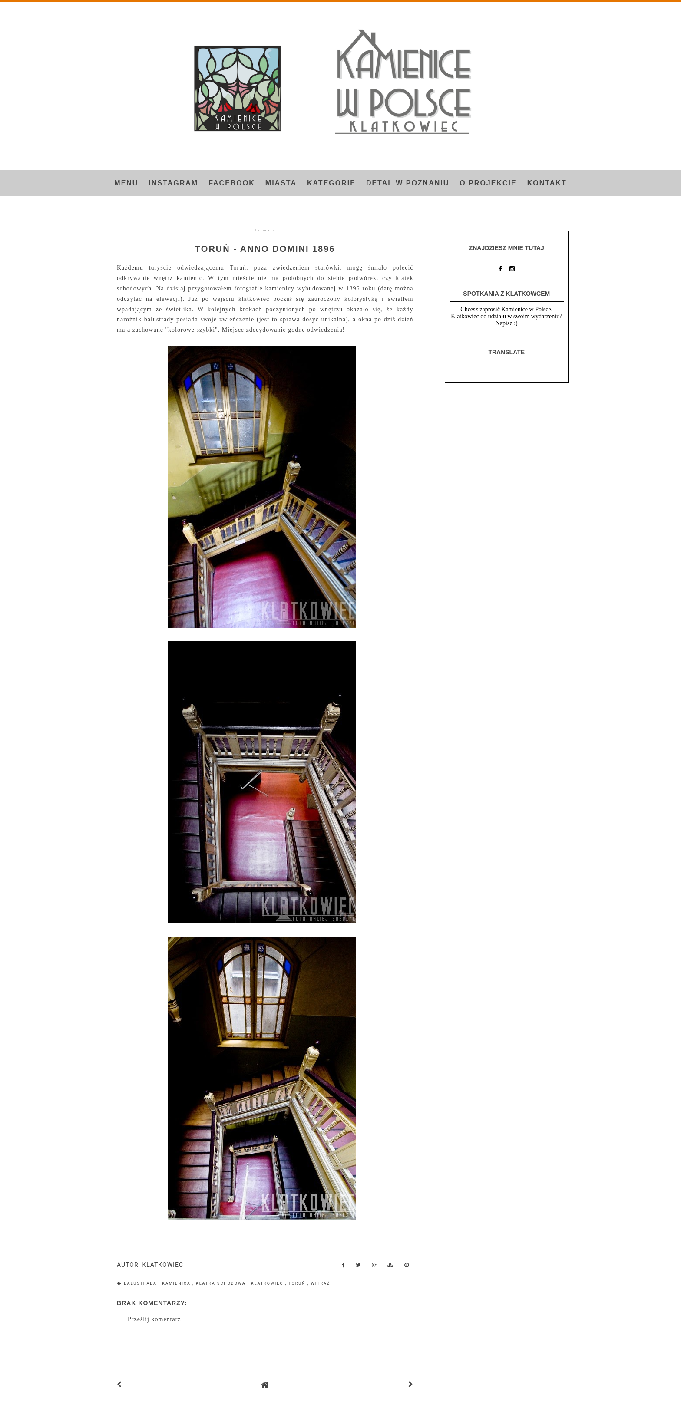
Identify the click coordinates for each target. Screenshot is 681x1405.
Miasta (281, 183)
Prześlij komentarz (154, 1319)
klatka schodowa (222, 1283)
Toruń (297, 1283)
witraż (320, 1283)
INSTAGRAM (173, 183)
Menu (126, 183)
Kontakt (547, 183)
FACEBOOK (231, 183)
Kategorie (331, 183)
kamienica (177, 1283)
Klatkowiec (268, 1283)
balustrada (141, 1283)
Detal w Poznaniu (407, 183)
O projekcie (488, 183)
